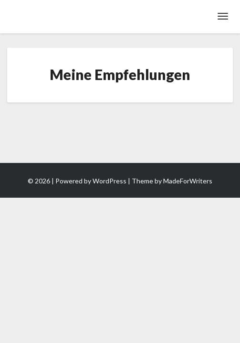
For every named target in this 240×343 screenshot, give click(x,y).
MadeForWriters (187, 181)
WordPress (109, 181)
